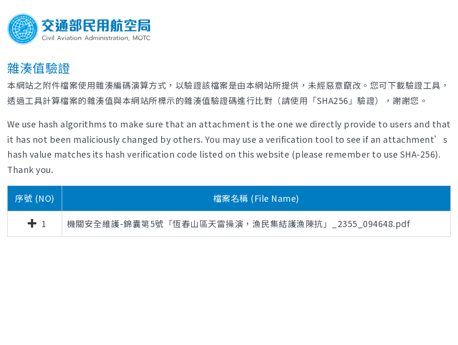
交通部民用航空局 (79, 29)
